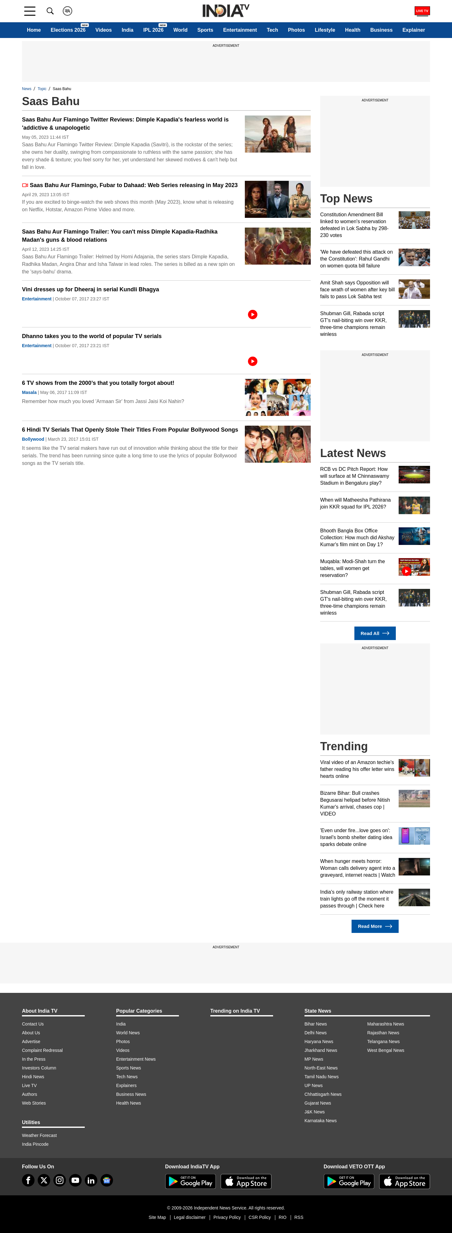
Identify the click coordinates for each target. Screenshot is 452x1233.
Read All (375, 633)
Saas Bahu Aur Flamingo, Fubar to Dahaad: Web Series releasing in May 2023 (130, 185)
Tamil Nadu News (321, 1076)
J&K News (314, 1111)
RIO (283, 1217)
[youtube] (75, 1180)
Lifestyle (325, 30)
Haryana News (318, 1041)
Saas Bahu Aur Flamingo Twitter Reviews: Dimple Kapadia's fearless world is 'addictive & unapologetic (125, 123)
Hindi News (33, 1076)
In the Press (34, 1059)
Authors (29, 1094)
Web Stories (34, 1103)
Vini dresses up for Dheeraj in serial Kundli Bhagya (90, 289)
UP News (313, 1085)
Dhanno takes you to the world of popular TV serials (92, 336)
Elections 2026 (68, 30)
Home (34, 30)
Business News (131, 1094)
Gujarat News (317, 1103)
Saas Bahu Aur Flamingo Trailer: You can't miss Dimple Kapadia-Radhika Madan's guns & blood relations (120, 236)
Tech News (126, 1076)
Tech (272, 30)
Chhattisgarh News (323, 1094)
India (127, 30)
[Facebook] (28, 1180)
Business (381, 30)
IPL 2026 (153, 30)
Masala (29, 392)
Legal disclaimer (190, 1217)
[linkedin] (91, 1180)
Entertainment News (136, 1059)
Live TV (29, 1085)
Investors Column (39, 1067)
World (180, 30)
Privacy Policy (227, 1217)
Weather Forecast (39, 1135)
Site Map (157, 1217)
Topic (42, 89)
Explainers (126, 1085)
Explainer (413, 30)
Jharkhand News (320, 1050)
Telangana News (383, 1041)
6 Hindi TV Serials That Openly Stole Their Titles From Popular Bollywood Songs (130, 430)
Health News (128, 1103)
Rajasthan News (383, 1032)
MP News (313, 1059)
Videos (103, 30)
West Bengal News (385, 1050)
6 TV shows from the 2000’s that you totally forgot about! (98, 383)
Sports (205, 30)
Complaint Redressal (42, 1050)
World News (128, 1032)
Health (352, 30)
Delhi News (315, 1032)
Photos (296, 30)
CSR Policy (260, 1217)
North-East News (321, 1067)
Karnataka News (320, 1120)
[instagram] (59, 1180)
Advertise (31, 1041)
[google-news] (106, 1180)
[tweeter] (44, 1180)
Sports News (128, 1067)
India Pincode (35, 1144)
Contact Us (33, 1023)
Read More (375, 926)
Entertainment (240, 30)
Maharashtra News (385, 1023)
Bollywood (33, 439)
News (26, 89)
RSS (299, 1217)
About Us (31, 1032)
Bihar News (315, 1023)
